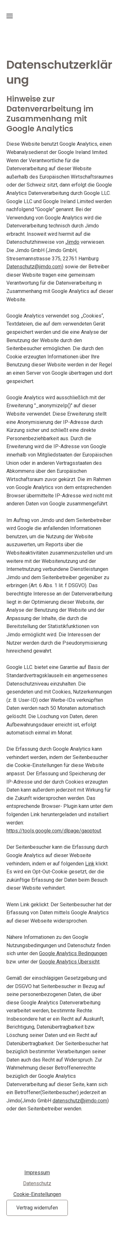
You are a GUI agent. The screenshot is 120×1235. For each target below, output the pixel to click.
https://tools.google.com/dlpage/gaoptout (53, 831)
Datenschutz (37, 1183)
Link (89, 864)
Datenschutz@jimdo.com (34, 267)
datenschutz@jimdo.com (79, 1101)
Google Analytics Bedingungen (73, 953)
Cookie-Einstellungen (37, 1194)
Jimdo (72, 242)
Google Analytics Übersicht (69, 962)
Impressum (37, 1173)
